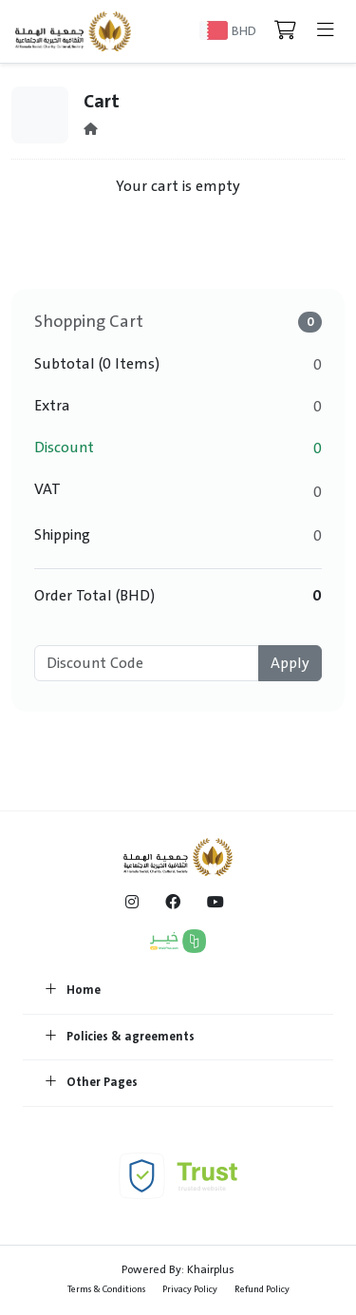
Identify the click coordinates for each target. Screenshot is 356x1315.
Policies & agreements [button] (120, 1037)
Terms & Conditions (106, 1289)
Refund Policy (262, 1289)
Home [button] (73, 991)
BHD (244, 31)
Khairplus (210, 1269)
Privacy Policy (189, 1289)
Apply (290, 663)
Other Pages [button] (92, 1083)
